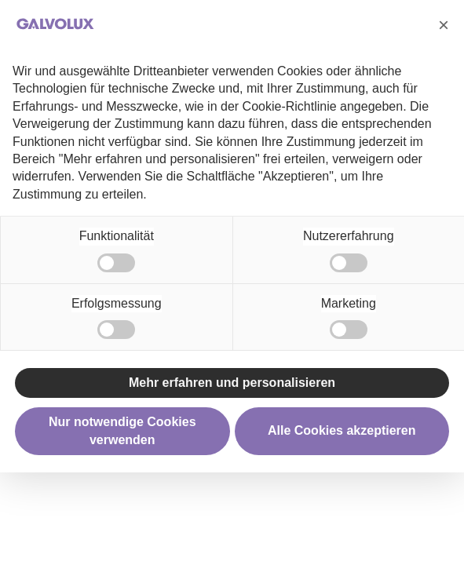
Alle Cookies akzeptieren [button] (342, 430)
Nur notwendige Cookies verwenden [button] (122, 430)
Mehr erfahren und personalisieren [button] (232, 382)
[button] (443, 25)
